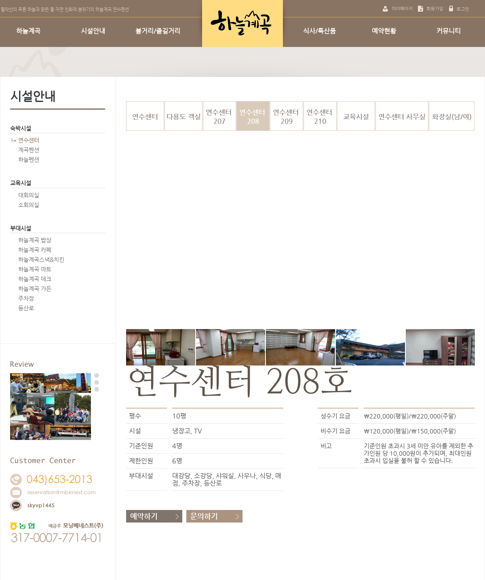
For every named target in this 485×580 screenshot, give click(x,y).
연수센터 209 (287, 116)
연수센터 (28, 140)
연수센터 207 (220, 116)
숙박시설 (20, 128)
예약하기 (144, 516)
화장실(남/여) (452, 117)
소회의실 (28, 205)
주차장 (26, 298)
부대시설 (20, 228)
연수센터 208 (253, 116)
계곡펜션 (28, 150)
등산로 (26, 308)
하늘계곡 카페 (34, 249)
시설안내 (93, 31)
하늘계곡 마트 (34, 269)
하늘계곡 (28, 31)
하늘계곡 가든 (34, 288)
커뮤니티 (448, 31)
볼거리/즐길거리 (157, 31)
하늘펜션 (28, 159)
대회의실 (28, 195)
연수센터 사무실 (402, 117)
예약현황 (384, 31)
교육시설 (20, 183)
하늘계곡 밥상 (34, 240)
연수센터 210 (320, 116)
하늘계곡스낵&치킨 (41, 259)
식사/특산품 (319, 31)
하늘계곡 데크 (34, 279)
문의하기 (204, 516)
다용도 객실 (184, 117)
